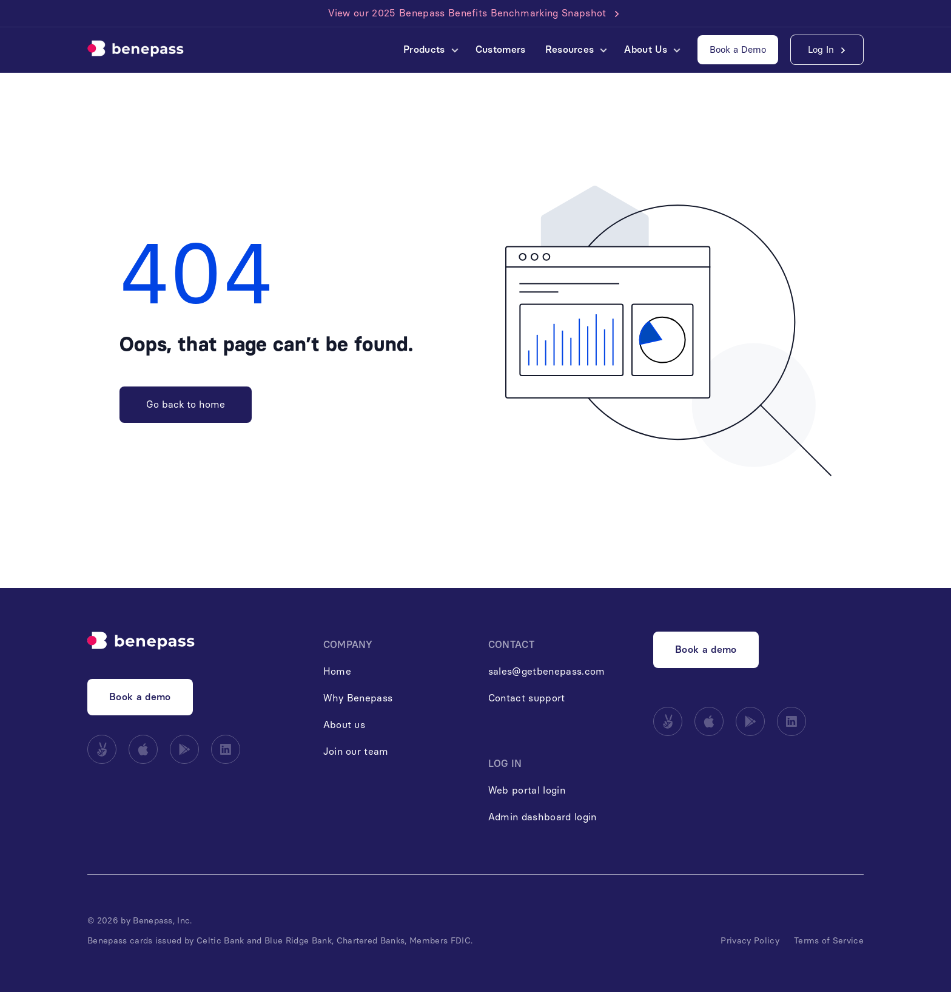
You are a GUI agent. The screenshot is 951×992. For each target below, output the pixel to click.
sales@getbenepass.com (546, 671)
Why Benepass (358, 698)
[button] (430, 49)
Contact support (526, 698)
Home (337, 671)
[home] (135, 49)
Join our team (356, 751)
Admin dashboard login (542, 817)
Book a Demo (738, 49)
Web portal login (526, 790)
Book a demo (140, 697)
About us (344, 725)
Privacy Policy (750, 941)
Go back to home (185, 404)
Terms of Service (829, 941)
